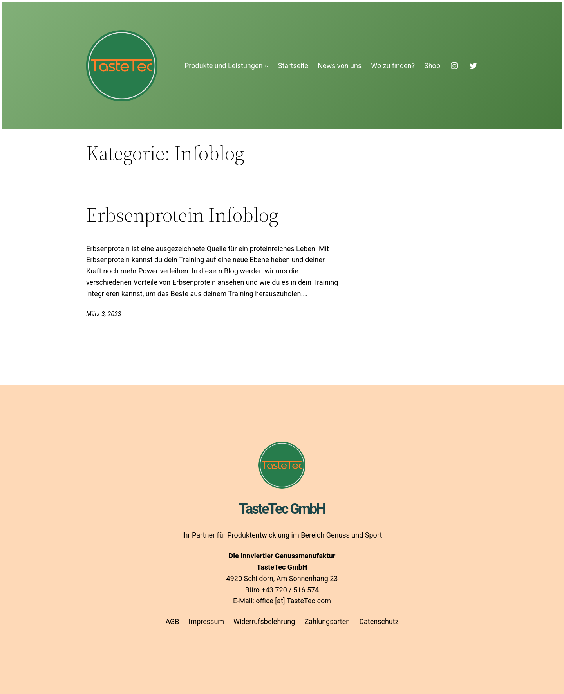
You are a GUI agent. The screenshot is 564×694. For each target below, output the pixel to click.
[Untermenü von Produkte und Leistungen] (266, 66)
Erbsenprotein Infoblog (182, 215)
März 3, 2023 (103, 314)
